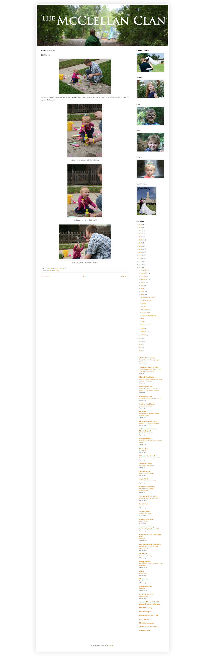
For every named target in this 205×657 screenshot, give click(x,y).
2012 (141, 264)
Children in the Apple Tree (148, 456)
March (143, 329)
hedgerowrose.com (145, 396)
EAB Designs (143, 448)
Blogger (111, 645)
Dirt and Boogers (145, 612)
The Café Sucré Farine (146, 377)
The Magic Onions (145, 464)
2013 (141, 261)
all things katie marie (146, 519)
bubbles (49, 270)
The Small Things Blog (147, 358)
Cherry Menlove (144, 562)
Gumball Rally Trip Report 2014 (149, 529)
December (144, 270)
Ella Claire (142, 411)
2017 (141, 249)
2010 (141, 338)
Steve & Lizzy (144, 504)
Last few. (142, 581)
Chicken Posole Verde (145, 406)
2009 (141, 342)
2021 (141, 237)
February (144, 332)
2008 (141, 345)
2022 (141, 234)
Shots (142, 319)
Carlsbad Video (145, 312)
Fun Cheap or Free (145, 387)
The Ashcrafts (144, 579)
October (143, 276)
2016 (141, 252)
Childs (141, 571)
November (144, 273)
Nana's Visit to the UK (146, 433)
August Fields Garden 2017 (147, 481)
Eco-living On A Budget (146, 465)
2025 (141, 225)
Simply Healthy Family (147, 486)
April (142, 295)
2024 (141, 228)
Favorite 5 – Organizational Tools (149, 423)
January (143, 335)
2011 (141, 267)
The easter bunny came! (147, 297)
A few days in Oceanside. (148, 316)
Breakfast (143, 303)
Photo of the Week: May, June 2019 (149, 458)
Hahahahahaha (143, 596)
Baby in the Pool (145, 325)
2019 (141, 243)
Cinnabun (142, 538)
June (142, 288)
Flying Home (143, 573)
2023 (141, 231)
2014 (141, 258)
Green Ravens (144, 619)
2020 (141, 240)
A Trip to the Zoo (145, 300)
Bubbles (143, 306)
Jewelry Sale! (143, 450)
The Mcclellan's (144, 554)
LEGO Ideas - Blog (145, 608)
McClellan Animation (146, 623)
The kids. (142, 506)
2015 (141, 255)
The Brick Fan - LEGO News (149, 627)
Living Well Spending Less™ (149, 421)
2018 (141, 246)
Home (85, 277)
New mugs (142, 588)
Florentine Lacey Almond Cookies (149, 498)
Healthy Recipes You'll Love (148, 615)
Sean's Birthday (145, 309)
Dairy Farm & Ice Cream (146, 473)
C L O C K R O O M (146, 594)
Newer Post (45, 277)
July (142, 285)
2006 (141, 351)
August (143, 282)
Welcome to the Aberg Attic (148, 496)
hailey (57, 270)
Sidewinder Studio (145, 586)
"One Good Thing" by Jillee (148, 367)
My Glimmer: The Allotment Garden (150, 398)
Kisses (142, 322)
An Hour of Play (144, 511)
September (144, 279)
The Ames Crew (144, 471)
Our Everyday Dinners (147, 404)
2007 (141, 348)
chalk (53, 270)
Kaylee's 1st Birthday (145, 556)
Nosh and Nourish (145, 439)
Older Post (124, 277)
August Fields (143, 479)
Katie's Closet (143, 521)
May (142, 291)
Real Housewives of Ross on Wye (150, 544)
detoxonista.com (144, 630)
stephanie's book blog (146, 527)
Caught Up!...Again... (145, 513)
